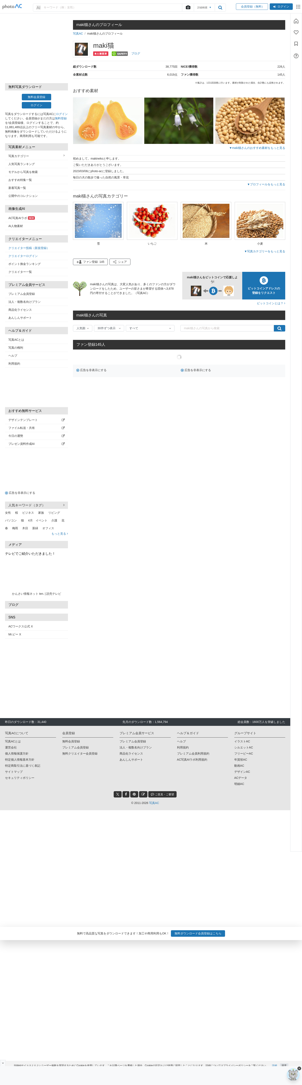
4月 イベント (37, 520)
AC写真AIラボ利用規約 (192, 759)
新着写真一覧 (17, 188)
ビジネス (28, 512)
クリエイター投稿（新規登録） (28, 248)
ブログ (135, 53)
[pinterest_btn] (134, 794)
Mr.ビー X (14, 634)
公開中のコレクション (23, 195)
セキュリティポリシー (19, 777)
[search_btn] (220, 7)
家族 (41, 512)
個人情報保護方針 (17, 753)
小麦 (260, 243)
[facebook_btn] (125, 794)
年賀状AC (240, 759)
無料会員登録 (36, 97)
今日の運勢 (36, 435)
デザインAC (242, 771)
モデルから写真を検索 (23, 172)
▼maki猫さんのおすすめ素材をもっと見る (257, 148)
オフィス (48, 528)
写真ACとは (16, 339)
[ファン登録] (296, 32)
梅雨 (15, 528)
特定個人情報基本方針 (19, 759)
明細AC (239, 784)
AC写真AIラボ (21, 218)
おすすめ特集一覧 (20, 180)
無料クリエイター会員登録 (80, 753)
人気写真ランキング (21, 164)
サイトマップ (14, 771)
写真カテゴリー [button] (36, 156)
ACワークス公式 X (20, 626)
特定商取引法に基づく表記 (22, 765)
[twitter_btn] (118, 794)
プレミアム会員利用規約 (193, 753)
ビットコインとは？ (271, 303)
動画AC (239, 765)
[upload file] (188, 7)
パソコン (11, 520)
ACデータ (240, 777)
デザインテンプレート (36, 420)
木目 (25, 528)
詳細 (274, 1061)
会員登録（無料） (252, 6)
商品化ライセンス (20, 309)
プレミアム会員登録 (21, 293)
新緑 (35, 528)
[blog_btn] (143, 794)
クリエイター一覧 (20, 272)
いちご (152, 243)
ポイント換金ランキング (24, 264)
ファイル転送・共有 (36, 428)
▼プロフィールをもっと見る (266, 184)
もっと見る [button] (59, 533)
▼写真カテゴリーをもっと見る (264, 251)
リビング (54, 512)
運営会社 (11, 747)
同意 (284, 1061)
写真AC (78, 33)
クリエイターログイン (23, 256)
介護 (54, 520)
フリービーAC (243, 753)
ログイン (281, 6)
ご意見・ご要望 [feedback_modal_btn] (162, 794)
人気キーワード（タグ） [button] (36, 505)
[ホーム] (296, 20)
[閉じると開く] (3, 1063)
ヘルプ (12, 355)
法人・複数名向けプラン (24, 301)
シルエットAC (243, 747)
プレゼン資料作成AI (36, 443)
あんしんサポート (20, 317)
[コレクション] (296, 43)
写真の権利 (15, 347)
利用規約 (14, 363)
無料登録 (61, 118)
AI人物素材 (15, 226)
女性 (8, 512)
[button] (119, 262)
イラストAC (242, 741)
